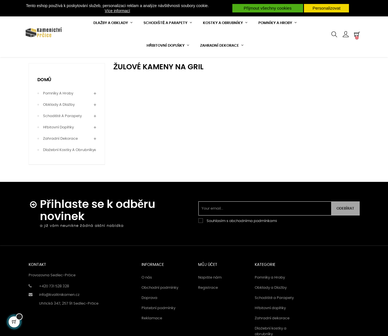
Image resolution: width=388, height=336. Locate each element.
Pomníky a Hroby (58, 109)
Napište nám (210, 293)
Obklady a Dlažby (59, 120)
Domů (44, 95)
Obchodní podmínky (160, 303)
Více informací (117, 10)
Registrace (208, 303)
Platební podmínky (158, 324)
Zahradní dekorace (60, 154)
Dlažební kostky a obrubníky (69, 166)
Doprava (149, 314)
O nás (147, 293)
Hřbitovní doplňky (58, 143)
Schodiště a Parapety (62, 132)
